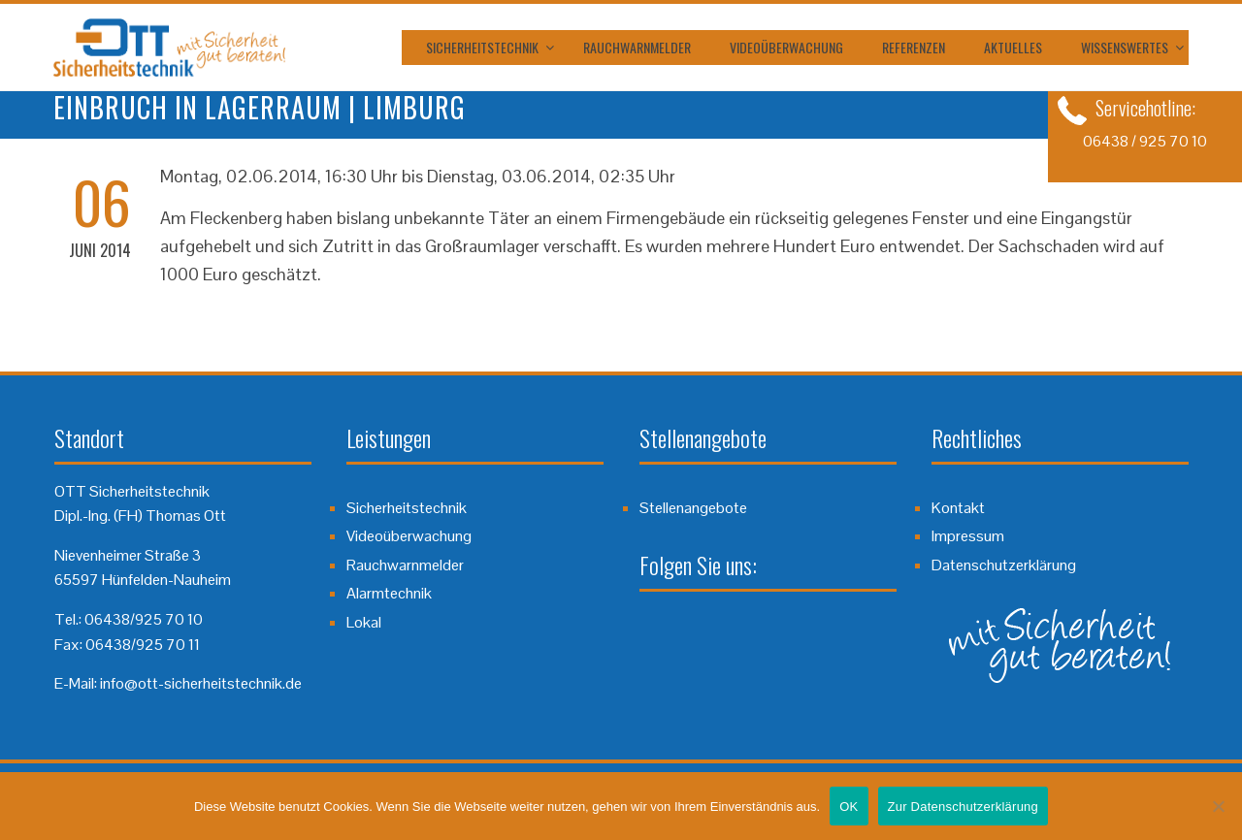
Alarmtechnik (389, 593)
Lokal (363, 622)
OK (848, 806)
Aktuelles (1013, 47)
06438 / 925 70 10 (1145, 141)
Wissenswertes (1124, 47)
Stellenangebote (693, 508)
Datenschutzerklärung (1004, 565)
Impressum (968, 536)
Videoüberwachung (786, 47)
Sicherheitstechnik (482, 47)
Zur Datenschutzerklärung (963, 806)
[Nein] (1217, 806)
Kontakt (958, 508)
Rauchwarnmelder (637, 47)
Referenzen (913, 47)
